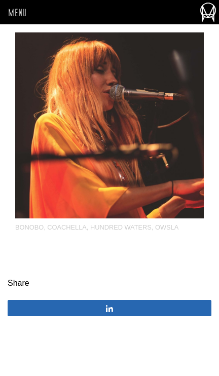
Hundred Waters (121, 227)
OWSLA (166, 227)
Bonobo (29, 227)
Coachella (67, 227)
